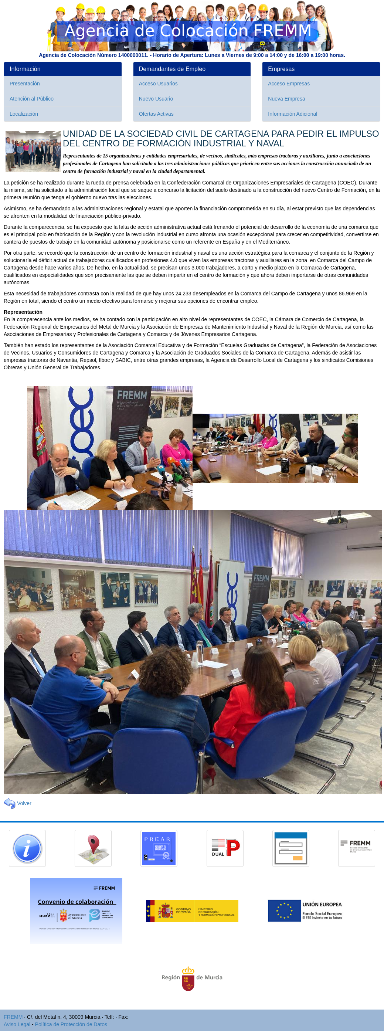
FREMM (13, 1017)
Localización (24, 114)
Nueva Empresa (286, 99)
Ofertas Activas (156, 114)
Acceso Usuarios (158, 84)
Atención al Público (32, 99)
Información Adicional (292, 114)
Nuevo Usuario (156, 99)
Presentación (25, 84)
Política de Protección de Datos (71, 1024)
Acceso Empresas (289, 84)
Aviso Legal (17, 1024)
